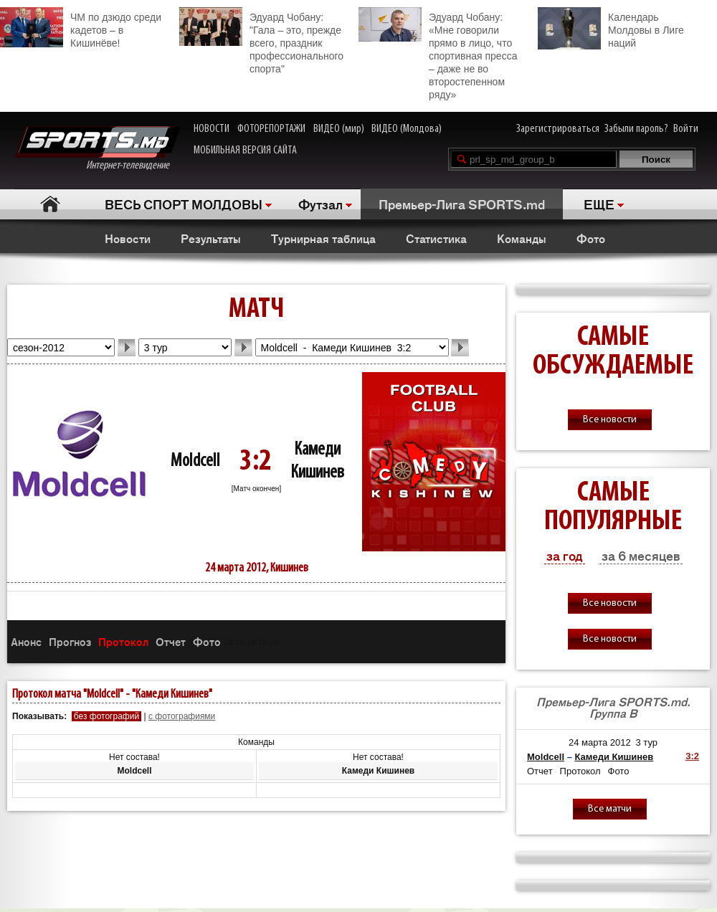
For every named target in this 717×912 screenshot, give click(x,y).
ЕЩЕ (599, 203)
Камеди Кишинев (613, 756)
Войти (685, 129)
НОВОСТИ (211, 129)
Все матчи (610, 809)
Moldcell (195, 461)
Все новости (610, 419)
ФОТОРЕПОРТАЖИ (271, 129)
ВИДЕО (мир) (338, 129)
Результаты (211, 238)
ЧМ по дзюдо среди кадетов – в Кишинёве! (80, 28)
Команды (521, 238)
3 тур (646, 742)
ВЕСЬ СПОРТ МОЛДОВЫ (183, 203)
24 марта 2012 (600, 742)
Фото (590, 238)
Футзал (320, 203)
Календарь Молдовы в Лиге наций (611, 28)
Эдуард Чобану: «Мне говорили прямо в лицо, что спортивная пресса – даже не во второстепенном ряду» (437, 53)
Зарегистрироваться (557, 129)
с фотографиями (181, 716)
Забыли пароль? (636, 129)
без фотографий (106, 716)
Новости (128, 238)
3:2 (692, 756)
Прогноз (70, 641)
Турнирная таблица (323, 238)
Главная (50, 204)
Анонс (26, 641)
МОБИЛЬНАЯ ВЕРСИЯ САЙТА (245, 150)
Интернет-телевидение (97, 148)
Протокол (123, 641)
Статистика (436, 238)
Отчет (171, 641)
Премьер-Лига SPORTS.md (462, 203)
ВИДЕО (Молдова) (406, 129)
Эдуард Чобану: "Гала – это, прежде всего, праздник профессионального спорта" (261, 41)
